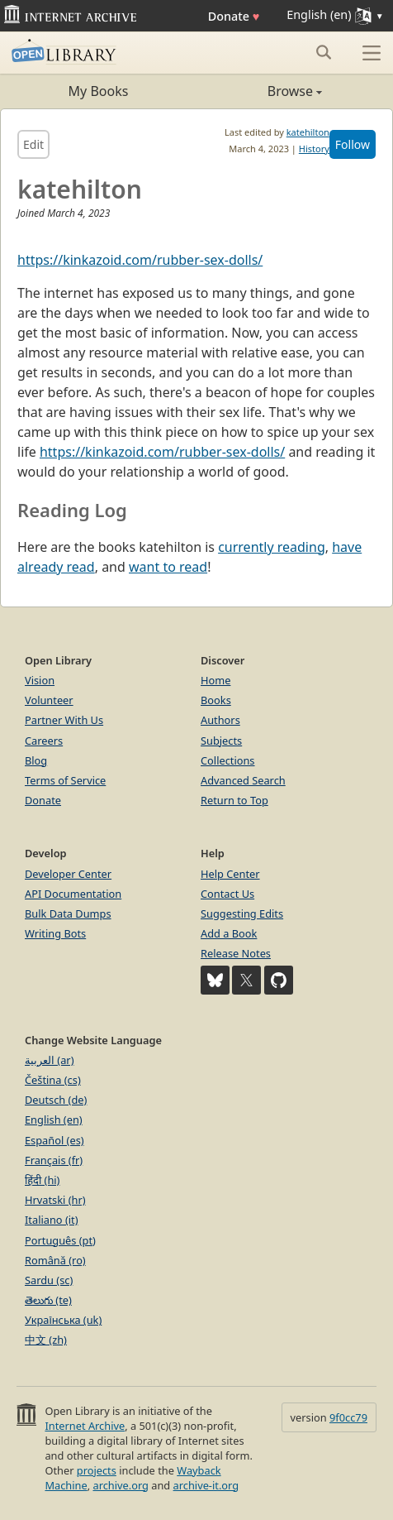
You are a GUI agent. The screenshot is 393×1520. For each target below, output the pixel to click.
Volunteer (49, 700)
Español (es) (54, 1140)
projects (96, 1470)
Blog (36, 760)
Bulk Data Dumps (68, 913)
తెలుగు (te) (48, 1299)
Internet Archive (85, 1425)
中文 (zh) (46, 1339)
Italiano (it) (51, 1219)
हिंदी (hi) (42, 1179)
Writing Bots (55, 933)
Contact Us (227, 893)
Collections (228, 760)
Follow (352, 144)
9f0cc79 (348, 1417)
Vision (39, 680)
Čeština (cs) (53, 1079)
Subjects (221, 740)
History (314, 148)
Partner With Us (64, 719)
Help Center (230, 873)
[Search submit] (323, 52)
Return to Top (234, 800)
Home (215, 680)
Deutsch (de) (56, 1099)
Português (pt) (60, 1240)
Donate (234, 16)
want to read (168, 567)
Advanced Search (243, 780)
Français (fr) (54, 1160)
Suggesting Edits (242, 913)
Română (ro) (55, 1260)
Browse (259, 91)
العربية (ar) (49, 1059)
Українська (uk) (63, 1319)
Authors (220, 719)
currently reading (271, 547)
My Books (99, 91)
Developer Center (68, 873)
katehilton (307, 132)
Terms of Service (65, 780)
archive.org (120, 1485)
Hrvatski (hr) (55, 1199)
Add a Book (229, 933)
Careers (44, 740)
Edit (33, 144)
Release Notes (236, 953)
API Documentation (73, 893)
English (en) (54, 1119)
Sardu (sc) (49, 1280)
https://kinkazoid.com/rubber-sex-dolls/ (140, 260)
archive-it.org (206, 1485)
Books (216, 700)
